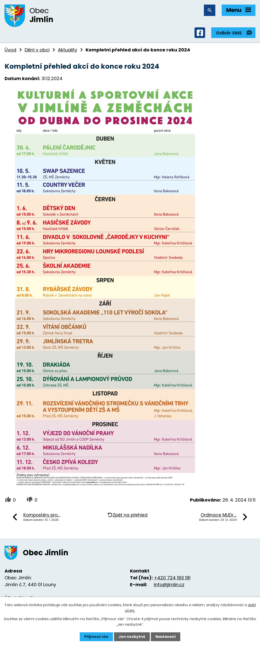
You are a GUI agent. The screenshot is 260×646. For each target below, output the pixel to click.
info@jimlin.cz (169, 584)
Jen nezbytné (132, 636)
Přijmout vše (96, 636)
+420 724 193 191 (172, 578)
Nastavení (165, 636)
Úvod (10, 50)
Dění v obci (37, 50)
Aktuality (67, 50)
